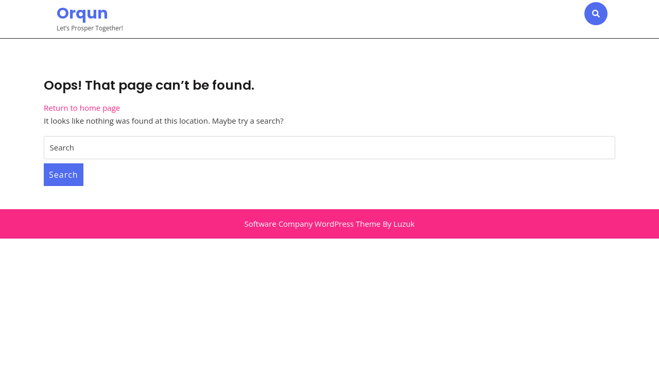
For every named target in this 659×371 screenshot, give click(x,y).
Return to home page (82, 108)
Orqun (82, 13)
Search (63, 174)
